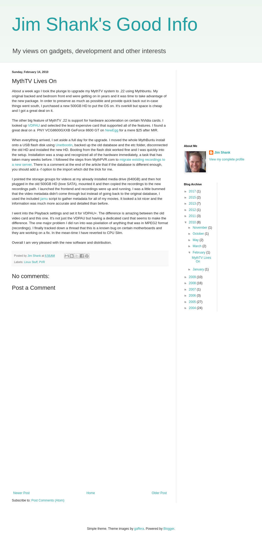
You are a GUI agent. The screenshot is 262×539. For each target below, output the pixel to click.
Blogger (169, 529)
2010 (193, 222)
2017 (193, 191)
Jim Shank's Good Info (105, 24)
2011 (193, 216)
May (196, 240)
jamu (44, 199)
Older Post (159, 493)
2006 (193, 295)
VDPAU (34, 125)
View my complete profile (226, 159)
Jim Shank (222, 152)
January (199, 269)
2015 (193, 197)
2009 (193, 277)
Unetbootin (64, 145)
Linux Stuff (31, 262)
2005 (193, 302)
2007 (193, 289)
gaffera (139, 529)
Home (91, 493)
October (199, 234)
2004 (193, 308)
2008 (193, 283)
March (197, 246)
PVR (42, 262)
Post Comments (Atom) (47, 500)
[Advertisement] (90, 448)
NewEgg (111, 130)
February (199, 252)
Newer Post (21, 493)
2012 (193, 210)
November (200, 227)
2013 (193, 203)
